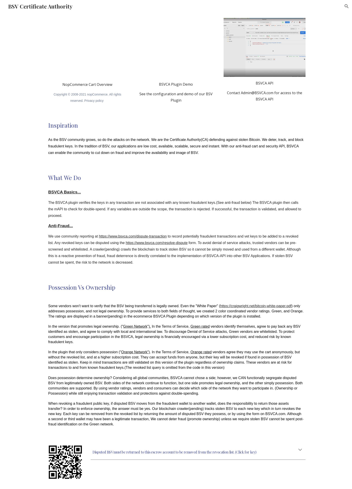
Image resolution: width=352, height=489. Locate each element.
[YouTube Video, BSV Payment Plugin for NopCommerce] (176, 48)
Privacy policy (94, 100)
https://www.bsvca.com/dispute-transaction (133, 236)
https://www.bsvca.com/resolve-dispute (157, 243)
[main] (87, 92)
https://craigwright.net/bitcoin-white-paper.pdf (256, 306)
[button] (346, 6)
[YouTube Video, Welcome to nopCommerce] (87, 48)
